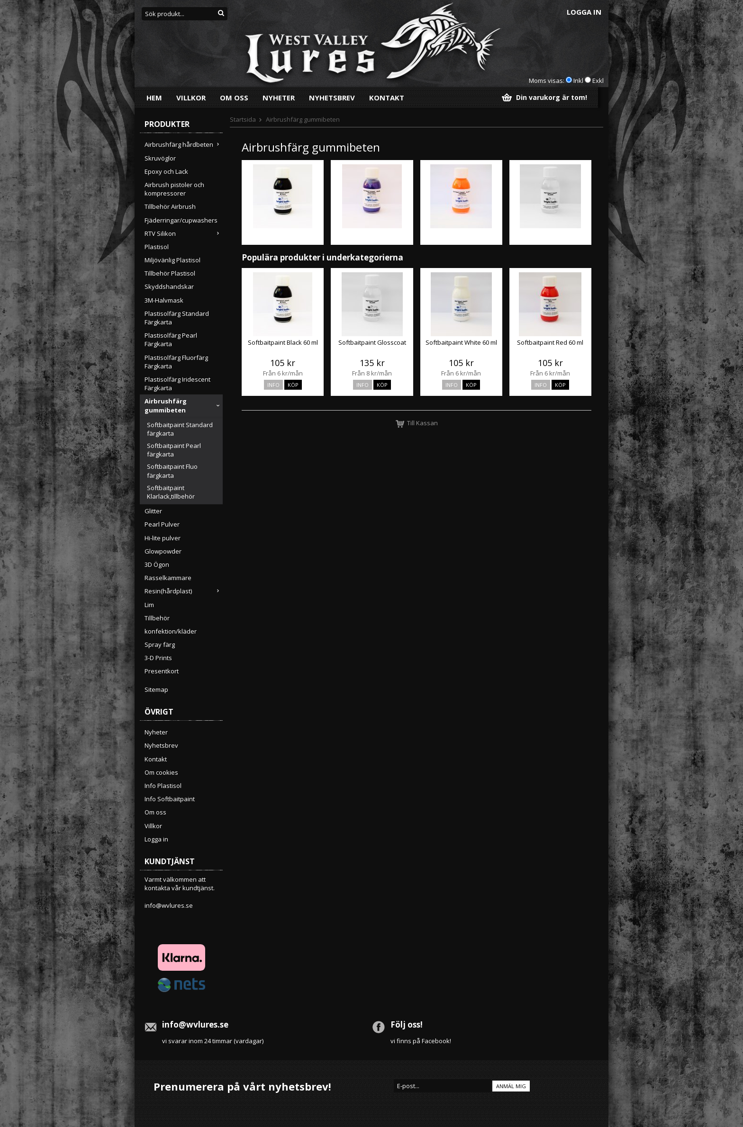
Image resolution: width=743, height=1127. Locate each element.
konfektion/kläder (171, 631)
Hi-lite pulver (163, 538)
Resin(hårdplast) (184, 591)
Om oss (234, 97)
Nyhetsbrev (332, 97)
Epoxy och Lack (166, 171)
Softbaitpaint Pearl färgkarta (174, 449)
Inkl (578, 80)
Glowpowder (163, 551)
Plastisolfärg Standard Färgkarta (177, 317)
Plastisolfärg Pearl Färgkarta (171, 339)
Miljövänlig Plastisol (172, 260)
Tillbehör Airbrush (170, 206)
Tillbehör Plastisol (170, 273)
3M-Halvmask (164, 300)
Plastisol (157, 246)
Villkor (191, 97)
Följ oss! (406, 1024)
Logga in (584, 12)
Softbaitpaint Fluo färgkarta (172, 470)
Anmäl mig (511, 1086)
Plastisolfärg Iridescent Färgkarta (177, 383)
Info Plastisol (163, 785)
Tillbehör (157, 618)
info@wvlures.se (169, 905)
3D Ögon (157, 564)
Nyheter (279, 97)
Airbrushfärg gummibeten (184, 405)
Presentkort (162, 671)
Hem (154, 97)
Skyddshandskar (169, 286)
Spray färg (160, 644)
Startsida (243, 119)
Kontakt (386, 97)
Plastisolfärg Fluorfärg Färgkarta (176, 361)
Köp (293, 384)
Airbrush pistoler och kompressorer (174, 188)
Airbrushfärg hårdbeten (184, 144)
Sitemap (156, 689)
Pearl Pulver (162, 524)
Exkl (598, 80)
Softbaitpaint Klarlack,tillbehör (171, 492)
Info (273, 384)
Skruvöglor (160, 158)
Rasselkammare (168, 577)
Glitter (153, 511)
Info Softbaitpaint (170, 799)
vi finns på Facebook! (420, 1041)
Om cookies (161, 772)
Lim (149, 604)
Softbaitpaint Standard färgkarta (180, 429)
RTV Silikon (184, 233)
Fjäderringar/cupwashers (181, 220)
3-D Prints (158, 657)
